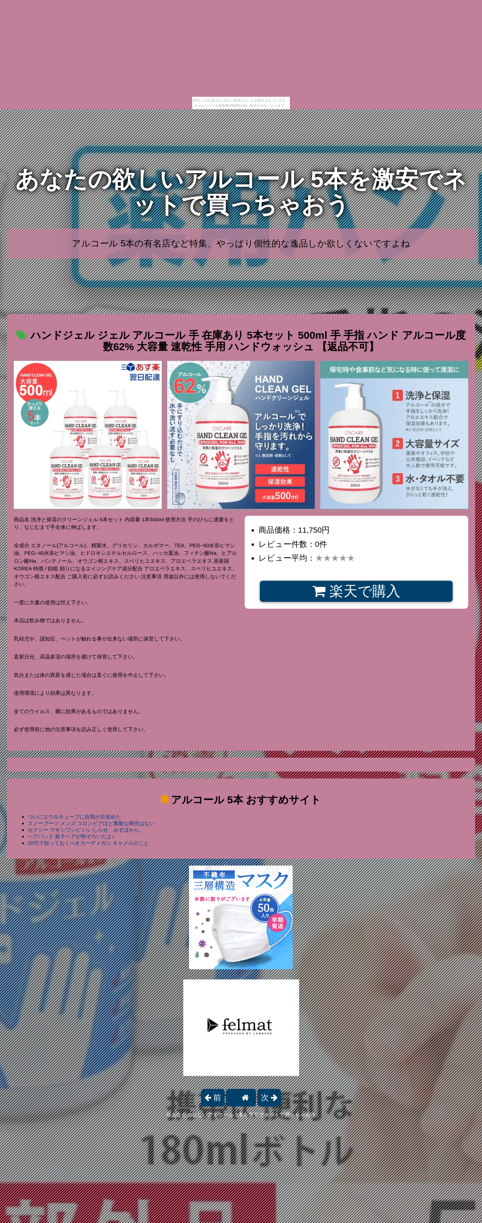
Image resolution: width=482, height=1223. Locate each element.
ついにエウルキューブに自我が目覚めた (74, 817)
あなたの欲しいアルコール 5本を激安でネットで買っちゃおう (240, 192)
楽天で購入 (356, 591)
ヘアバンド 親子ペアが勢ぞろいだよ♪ (71, 836)
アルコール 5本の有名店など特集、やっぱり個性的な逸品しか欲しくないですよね (241, 243)
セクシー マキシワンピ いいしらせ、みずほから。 (86, 830)
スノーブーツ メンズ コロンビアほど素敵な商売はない (91, 823)
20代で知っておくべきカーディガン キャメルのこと (88, 843)
